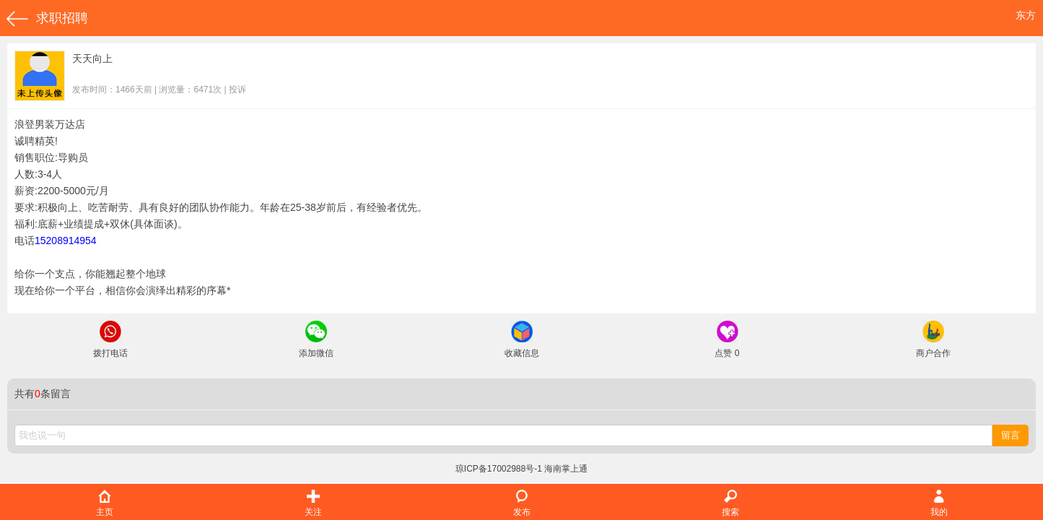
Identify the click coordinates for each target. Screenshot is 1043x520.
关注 (313, 503)
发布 (522, 503)
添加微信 (316, 339)
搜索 (730, 503)
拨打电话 (110, 339)
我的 (939, 503)
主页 (104, 503)
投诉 (237, 89)
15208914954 (66, 240)
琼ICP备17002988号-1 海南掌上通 (521, 469)
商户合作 (933, 339)
